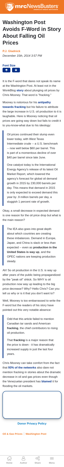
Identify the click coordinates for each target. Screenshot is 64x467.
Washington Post (36, 433)
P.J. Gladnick (11, 51)
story (20, 90)
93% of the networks (22, 367)
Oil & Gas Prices (12, 433)
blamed (47, 381)
